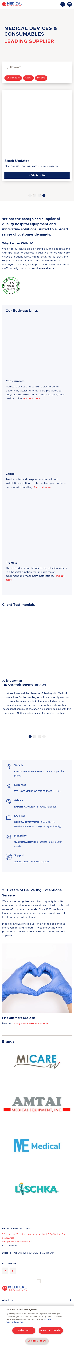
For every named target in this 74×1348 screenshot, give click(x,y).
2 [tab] (34, 195)
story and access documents (31, 1023)
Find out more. (32, 398)
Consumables (13, 78)
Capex (28, 78)
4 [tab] (43, 195)
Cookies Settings (37, 1341)
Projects (41, 78)
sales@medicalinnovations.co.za (17, 1242)
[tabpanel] (37, 135)
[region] (37, 1326)
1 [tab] (30, 195)
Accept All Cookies (51, 1330)
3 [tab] (39, 195)
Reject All (23, 1330)
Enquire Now (37, 175)
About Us (7, 1300)
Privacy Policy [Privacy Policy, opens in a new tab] (19, 1322)
